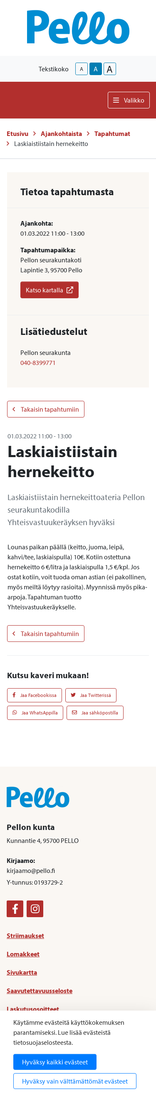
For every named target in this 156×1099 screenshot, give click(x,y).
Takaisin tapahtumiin (45, 409)
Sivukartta (22, 972)
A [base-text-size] (96, 69)
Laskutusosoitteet (33, 1009)
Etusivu (17, 133)
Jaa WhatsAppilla (35, 712)
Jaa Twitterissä (91, 695)
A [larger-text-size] (109, 69)
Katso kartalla (49, 290)
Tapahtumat (112, 133)
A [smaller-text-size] (81, 68)
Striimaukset (25, 935)
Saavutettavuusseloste (39, 990)
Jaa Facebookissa (34, 695)
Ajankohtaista (61, 133)
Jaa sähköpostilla (95, 712)
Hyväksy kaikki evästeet (55, 1062)
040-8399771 (38, 362)
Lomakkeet (23, 954)
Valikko (128, 100)
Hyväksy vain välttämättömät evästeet (75, 1081)
